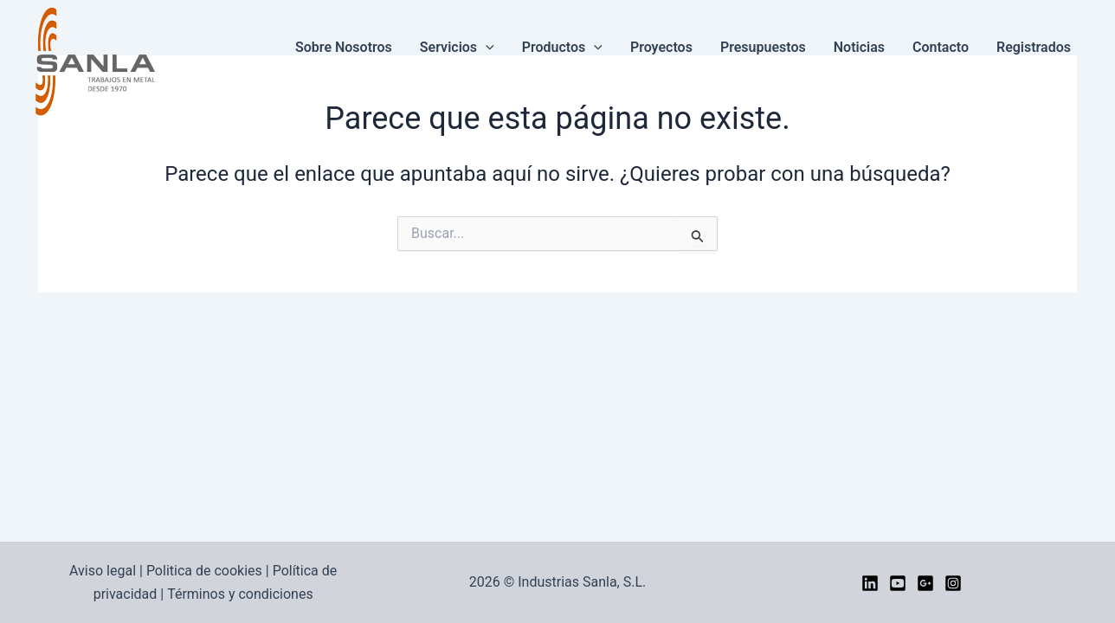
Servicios (457, 47)
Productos (562, 47)
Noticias (859, 47)
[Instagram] (953, 583)
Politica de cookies (204, 570)
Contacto (940, 47)
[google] (925, 583)
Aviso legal (102, 570)
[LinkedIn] (870, 583)
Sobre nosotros (343, 47)
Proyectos (661, 47)
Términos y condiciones (240, 594)
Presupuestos (763, 47)
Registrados (1033, 47)
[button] (485, 47)
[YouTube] (897, 583)
